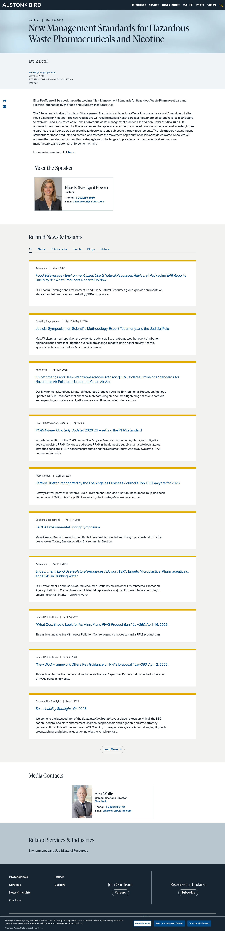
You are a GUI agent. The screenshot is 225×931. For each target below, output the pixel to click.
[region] (112, 923)
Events (77, 249)
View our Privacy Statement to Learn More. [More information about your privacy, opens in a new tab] (24, 928)
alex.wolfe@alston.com (117, 811)
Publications (59, 249)
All (30, 249)
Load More (110, 749)
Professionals (138, 5)
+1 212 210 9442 (114, 807)
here (71, 152)
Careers (211, 5)
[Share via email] (4, 107)
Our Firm (188, 5)
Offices (200, 5)
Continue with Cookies (199, 923)
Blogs (91, 249)
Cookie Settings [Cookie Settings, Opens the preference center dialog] (142, 923)
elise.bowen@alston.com (88, 201)
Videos (104, 249)
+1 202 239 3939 (84, 198)
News (41, 249)
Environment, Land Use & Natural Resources (58, 850)
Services (154, 5)
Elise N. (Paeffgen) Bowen (86, 187)
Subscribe (188, 892)
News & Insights (171, 5)
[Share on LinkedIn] (4, 101)
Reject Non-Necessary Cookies (170, 923)
